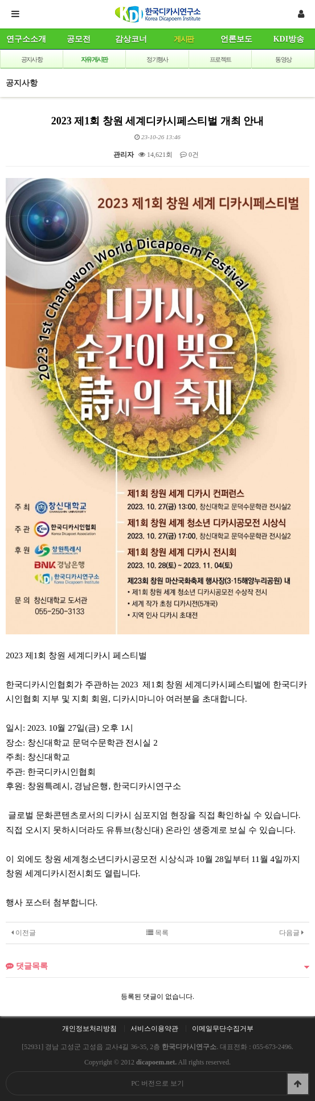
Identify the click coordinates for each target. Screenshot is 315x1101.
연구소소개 (26, 39)
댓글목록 (27, 965)
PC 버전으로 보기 (157, 1083)
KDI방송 (288, 39)
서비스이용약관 (154, 1028)
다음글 (291, 933)
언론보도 (236, 39)
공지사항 (31, 59)
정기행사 (156, 59)
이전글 (23, 933)
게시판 (184, 39)
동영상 (283, 59)
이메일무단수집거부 (222, 1028)
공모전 (79, 39)
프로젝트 (220, 59)
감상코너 (131, 39)
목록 (157, 933)
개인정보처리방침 (89, 1028)
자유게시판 (94, 59)
